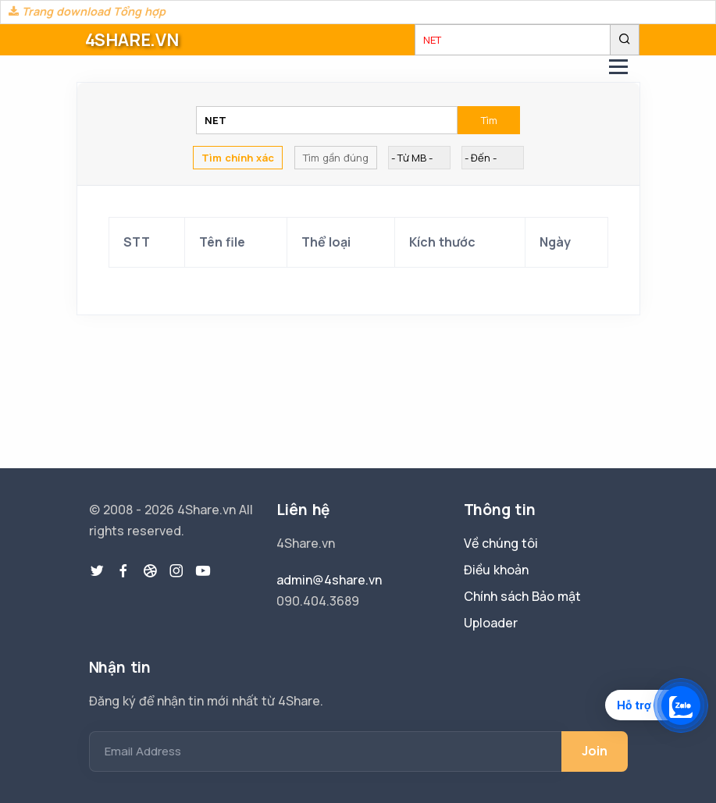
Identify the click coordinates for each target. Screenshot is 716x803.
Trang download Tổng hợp (87, 11)
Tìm (489, 120)
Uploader (491, 622)
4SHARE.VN (132, 40)
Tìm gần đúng (336, 158)
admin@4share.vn (329, 579)
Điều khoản (496, 569)
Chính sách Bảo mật (522, 596)
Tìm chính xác (237, 158)
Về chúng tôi (501, 543)
